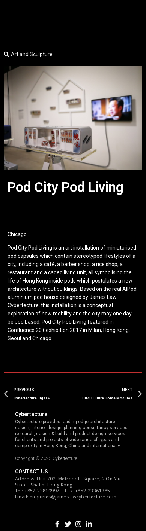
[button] (132, 13)
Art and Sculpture (32, 54)
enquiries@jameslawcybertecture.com (73, 497)
